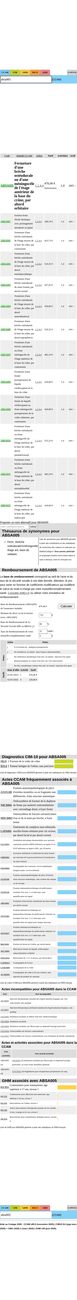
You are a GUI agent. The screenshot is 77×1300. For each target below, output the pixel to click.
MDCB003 (6, 818)
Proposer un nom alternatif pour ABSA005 (24, 522)
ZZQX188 (6, 792)
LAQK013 (5, 963)
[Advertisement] (35, 35)
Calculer (66, 606)
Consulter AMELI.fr (19, 593)
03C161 (4, 1110)
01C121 (4, 1096)
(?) (33, 626)
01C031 (5, 1087)
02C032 (4, 1103)
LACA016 (5, 1031)
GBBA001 (5, 857)
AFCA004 (5, 951)
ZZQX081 (5, 916)
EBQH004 (5, 868)
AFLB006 (5, 1001)
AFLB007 (5, 1010)
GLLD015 (5, 844)
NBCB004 (6, 805)
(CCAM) (56, 79)
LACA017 (5, 1036)
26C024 (4, 1119)
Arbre (39, 155)
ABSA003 (5, 903)
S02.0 (3, 761)
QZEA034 (5, 958)
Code (7, 155)
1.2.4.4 (39, 185)
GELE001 (16, 1060)
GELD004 (5, 1021)
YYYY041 (16, 1071)
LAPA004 (6, 831)
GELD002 (5, 1016)
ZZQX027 (5, 933)
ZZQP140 (5, 892)
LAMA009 (5, 967)
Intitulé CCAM (24, 155)
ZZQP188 (5, 879)
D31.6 (4, 766)
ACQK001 (5, 974)
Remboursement (50, 188)
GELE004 (5, 1026)
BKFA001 (5, 944)
